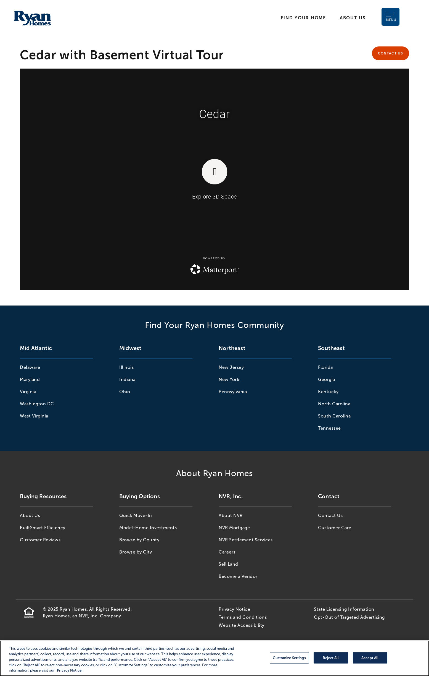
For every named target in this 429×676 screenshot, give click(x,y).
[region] (214, 658)
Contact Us (390, 53)
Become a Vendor (238, 576)
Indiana (127, 379)
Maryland (30, 379)
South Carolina (334, 416)
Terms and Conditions (243, 617)
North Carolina (334, 403)
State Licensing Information (344, 609)
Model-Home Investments (148, 527)
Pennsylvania (233, 391)
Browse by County (139, 539)
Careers (227, 552)
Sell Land (228, 564)
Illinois (126, 367)
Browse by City (135, 552)
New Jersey (231, 367)
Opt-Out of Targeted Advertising (349, 617)
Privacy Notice (234, 609)
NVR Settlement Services (246, 539)
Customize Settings (289, 658)
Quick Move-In (135, 515)
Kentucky (328, 391)
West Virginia (34, 416)
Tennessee (329, 428)
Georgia (326, 379)
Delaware (30, 367)
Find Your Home (303, 17)
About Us (353, 17)
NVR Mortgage (234, 527)
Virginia (28, 391)
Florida (325, 367)
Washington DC (37, 403)
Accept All (369, 658)
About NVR (231, 515)
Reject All (331, 658)
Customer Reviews (40, 539)
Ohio (124, 391)
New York (229, 379)
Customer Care (334, 527)
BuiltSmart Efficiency (42, 527)
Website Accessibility (241, 625)
